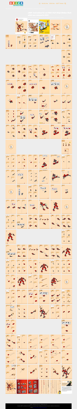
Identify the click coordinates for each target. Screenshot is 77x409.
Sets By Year (45, 3)
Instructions (18, 8)
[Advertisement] (39, 56)
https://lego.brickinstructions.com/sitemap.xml (40, 407)
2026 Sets (52, 3)
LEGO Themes (59, 3)
